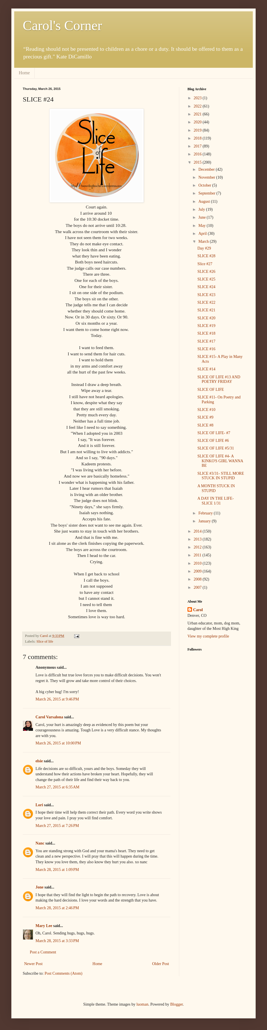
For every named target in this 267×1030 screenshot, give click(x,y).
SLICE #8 (205, 425)
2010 (198, 563)
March (204, 241)
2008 (198, 579)
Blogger (176, 1004)
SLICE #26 (206, 271)
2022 (198, 106)
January (205, 521)
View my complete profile (208, 636)
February (206, 513)
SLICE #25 (206, 279)
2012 (198, 547)
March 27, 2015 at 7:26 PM (57, 826)
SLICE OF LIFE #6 (213, 440)
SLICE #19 (206, 326)
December (207, 169)
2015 (198, 162)
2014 (198, 531)
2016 (198, 154)
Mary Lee (44, 926)
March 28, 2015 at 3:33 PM (57, 941)
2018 (198, 138)
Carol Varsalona (49, 717)
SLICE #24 (206, 287)
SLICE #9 (205, 417)
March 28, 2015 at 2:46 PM (57, 908)
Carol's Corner (62, 25)
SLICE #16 (206, 349)
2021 (198, 114)
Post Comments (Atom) (63, 973)
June (202, 217)
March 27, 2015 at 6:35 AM (58, 787)
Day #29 (204, 248)
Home (24, 72)
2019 (198, 130)
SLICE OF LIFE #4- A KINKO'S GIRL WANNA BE (220, 461)
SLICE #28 (206, 256)
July (202, 209)
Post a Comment (43, 952)
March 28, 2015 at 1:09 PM (57, 870)
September (207, 193)
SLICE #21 (206, 310)
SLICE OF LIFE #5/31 (215, 448)
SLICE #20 (206, 318)
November (207, 177)
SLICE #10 (206, 410)
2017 (198, 146)
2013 (198, 539)
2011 (198, 555)
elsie (39, 761)
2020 (198, 122)
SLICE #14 (206, 369)
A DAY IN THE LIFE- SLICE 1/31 (215, 500)
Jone (39, 887)
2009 (198, 571)
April (203, 233)
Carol (198, 610)
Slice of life (44, 641)
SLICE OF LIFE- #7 (213, 433)
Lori (39, 805)
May (202, 225)
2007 (198, 587)
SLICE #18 (206, 333)
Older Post (160, 964)
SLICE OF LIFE (210, 389)
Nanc (40, 843)
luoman (142, 1004)
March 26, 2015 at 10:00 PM (58, 743)
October (205, 185)
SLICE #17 (206, 341)
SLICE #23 (206, 295)
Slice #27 (204, 264)
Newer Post (33, 964)
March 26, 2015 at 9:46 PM (57, 699)
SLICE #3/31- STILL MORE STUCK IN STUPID (220, 475)
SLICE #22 (206, 302)
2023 (198, 98)
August (204, 201)
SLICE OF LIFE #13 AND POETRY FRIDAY (218, 379)
